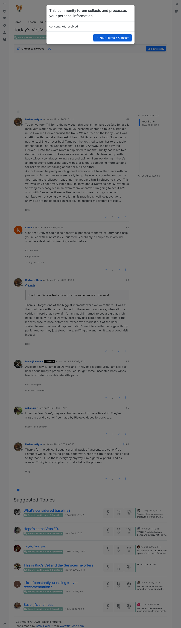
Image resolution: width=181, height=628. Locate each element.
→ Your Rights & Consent (112, 37)
